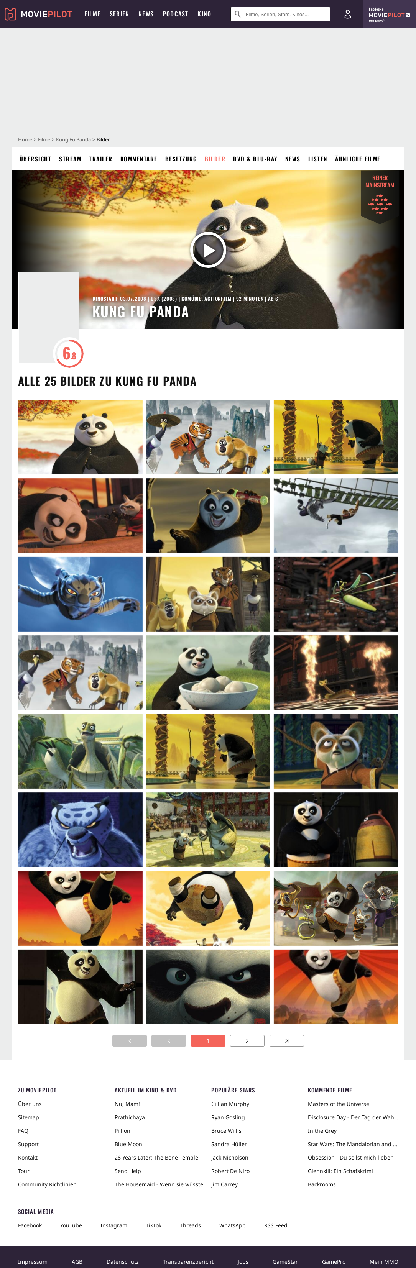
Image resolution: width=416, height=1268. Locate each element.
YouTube (71, 1225)
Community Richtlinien (47, 1184)
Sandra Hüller (229, 1144)
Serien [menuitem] (119, 13)
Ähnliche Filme (358, 158)
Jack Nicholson (229, 1157)
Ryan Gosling (228, 1117)
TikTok (153, 1225)
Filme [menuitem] (92, 13)
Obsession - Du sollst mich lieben (351, 1157)
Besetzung (181, 158)
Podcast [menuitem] (175, 13)
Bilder (215, 158)
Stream (70, 158)
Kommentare (139, 158)
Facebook (30, 1225)
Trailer (101, 158)
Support (28, 1144)
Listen (317, 158)
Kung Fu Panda (73, 139)
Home (25, 139)
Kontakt (28, 1157)
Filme (44, 139)
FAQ (23, 1130)
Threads (190, 1225)
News (293, 158)
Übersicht (36, 158)
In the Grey (322, 1130)
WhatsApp (232, 1225)
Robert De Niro (230, 1170)
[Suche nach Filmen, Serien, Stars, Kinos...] (280, 14)
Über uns (30, 1103)
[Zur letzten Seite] (287, 1041)
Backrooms (322, 1184)
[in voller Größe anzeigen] (80, 437)
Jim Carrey (224, 1184)
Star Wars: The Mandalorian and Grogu (353, 1144)
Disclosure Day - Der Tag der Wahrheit (353, 1117)
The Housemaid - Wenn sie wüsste (159, 1184)
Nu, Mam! (127, 1103)
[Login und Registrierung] (347, 14)
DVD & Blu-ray (255, 158)
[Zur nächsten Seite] (247, 1041)
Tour (24, 1170)
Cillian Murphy (230, 1103)
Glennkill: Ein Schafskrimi (340, 1170)
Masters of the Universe (338, 1103)
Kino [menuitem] (204, 13)
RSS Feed (276, 1225)
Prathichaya (130, 1117)
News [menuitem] (146, 13)
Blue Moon (128, 1144)
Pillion (122, 1130)
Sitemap (28, 1117)
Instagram (113, 1225)
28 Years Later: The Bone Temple (156, 1157)
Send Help (128, 1170)
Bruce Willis (226, 1130)
